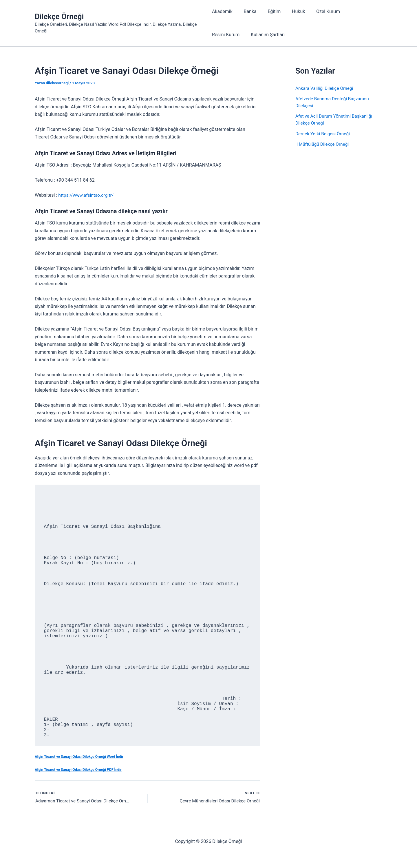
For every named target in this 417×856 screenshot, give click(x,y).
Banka (248, 11)
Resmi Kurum (355, 11)
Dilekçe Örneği (59, 16)
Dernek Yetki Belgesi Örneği (323, 133)
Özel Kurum (320, 11)
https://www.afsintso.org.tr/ (87, 195)
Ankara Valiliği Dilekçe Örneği (325, 88)
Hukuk (292, 11)
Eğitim (270, 11)
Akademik (222, 11)
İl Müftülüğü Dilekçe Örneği (323, 144)
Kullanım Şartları (229, 34)
